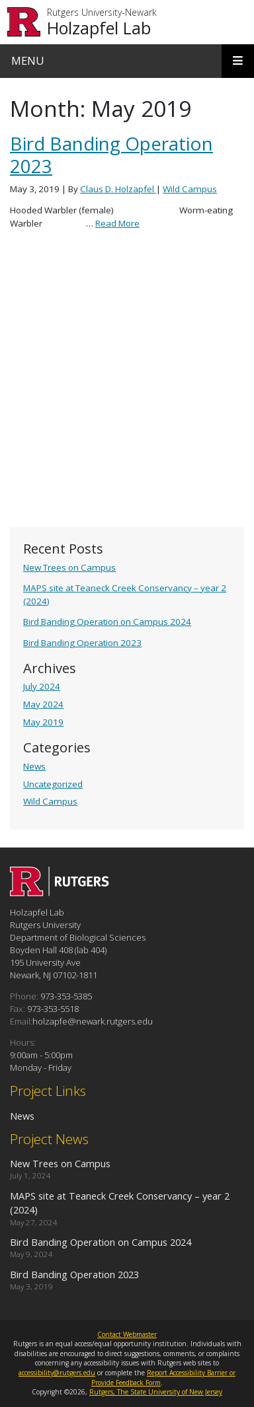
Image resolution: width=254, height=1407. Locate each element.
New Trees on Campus (69, 567)
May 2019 (43, 722)
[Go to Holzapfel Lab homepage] (59, 892)
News (34, 766)
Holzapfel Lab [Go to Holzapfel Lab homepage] (99, 27)
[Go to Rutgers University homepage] (24, 22)
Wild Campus (50, 801)
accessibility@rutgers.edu (57, 1372)
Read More (117, 223)
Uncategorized (53, 784)
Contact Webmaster (127, 1334)
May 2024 (43, 704)
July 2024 (41, 686)
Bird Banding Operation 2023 (82, 643)
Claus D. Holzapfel (118, 189)
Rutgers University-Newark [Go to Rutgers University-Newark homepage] (102, 12)
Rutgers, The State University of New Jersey (155, 1391)
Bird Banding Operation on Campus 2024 (107, 622)
